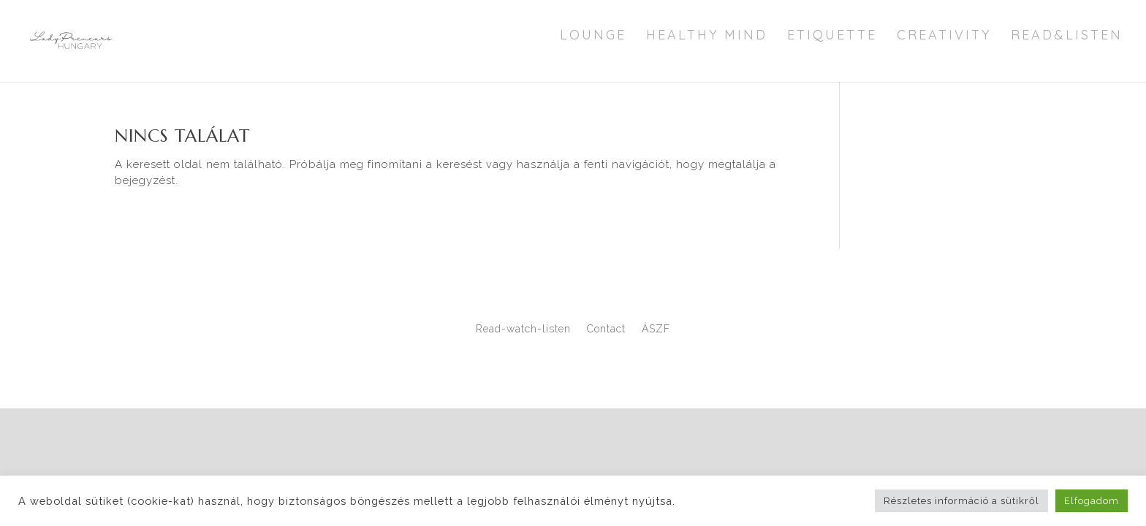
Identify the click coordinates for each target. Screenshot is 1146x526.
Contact (606, 329)
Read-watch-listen (523, 329)
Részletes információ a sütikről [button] (961, 500)
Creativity (944, 36)
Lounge (593, 36)
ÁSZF (656, 329)
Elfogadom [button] (1091, 500)
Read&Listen (1067, 36)
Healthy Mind (706, 36)
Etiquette (832, 36)
